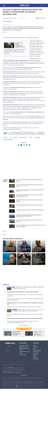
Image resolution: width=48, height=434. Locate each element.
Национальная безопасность (9, 18)
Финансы (35, 384)
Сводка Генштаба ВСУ (8, 166)
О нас (6, 376)
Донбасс (5, 164)
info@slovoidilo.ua (24, 402)
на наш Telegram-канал (14, 155)
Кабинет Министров (24, 375)
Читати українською (7, 21)
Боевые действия (23, 164)
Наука (34, 375)
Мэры (20, 380)
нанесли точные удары (22, 149)
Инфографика (24, 356)
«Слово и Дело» (11, 394)
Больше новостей (24, 352)
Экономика (36, 386)
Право (34, 383)
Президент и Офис (24, 372)
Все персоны (22, 381)
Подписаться (41, 160)
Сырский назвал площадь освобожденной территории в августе (20, 72)
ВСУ (10, 164)
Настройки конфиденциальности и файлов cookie (12, 399)
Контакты (7, 377)
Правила (7, 379)
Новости (6, 312)
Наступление (37, 164)
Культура (35, 374)
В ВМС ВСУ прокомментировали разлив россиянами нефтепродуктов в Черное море (29, 243)
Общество (35, 380)
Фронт (30, 164)
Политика (35, 381)
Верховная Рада (23, 374)
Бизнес (35, 372)
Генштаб (15, 164)
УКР (41, 5)
